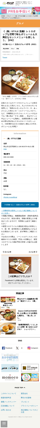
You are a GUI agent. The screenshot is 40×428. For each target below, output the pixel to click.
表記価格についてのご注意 (29, 411)
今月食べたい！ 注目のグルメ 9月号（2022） (20, 205)
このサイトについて (8, 393)
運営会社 (24, 393)
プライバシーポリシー (29, 406)
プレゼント (25, 402)
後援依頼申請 (6, 398)
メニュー (4, 425)
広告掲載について (8, 406)
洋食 (17, 48)
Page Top (19, 387)
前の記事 (7, 252)
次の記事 (32, 252)
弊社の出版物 (26, 398)
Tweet (4, 57)
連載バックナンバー (8, 402)
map (5, 149)
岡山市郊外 (6, 48)
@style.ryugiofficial (10, 197)
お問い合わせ (6, 410)
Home (3, 16)
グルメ (9, 16)
